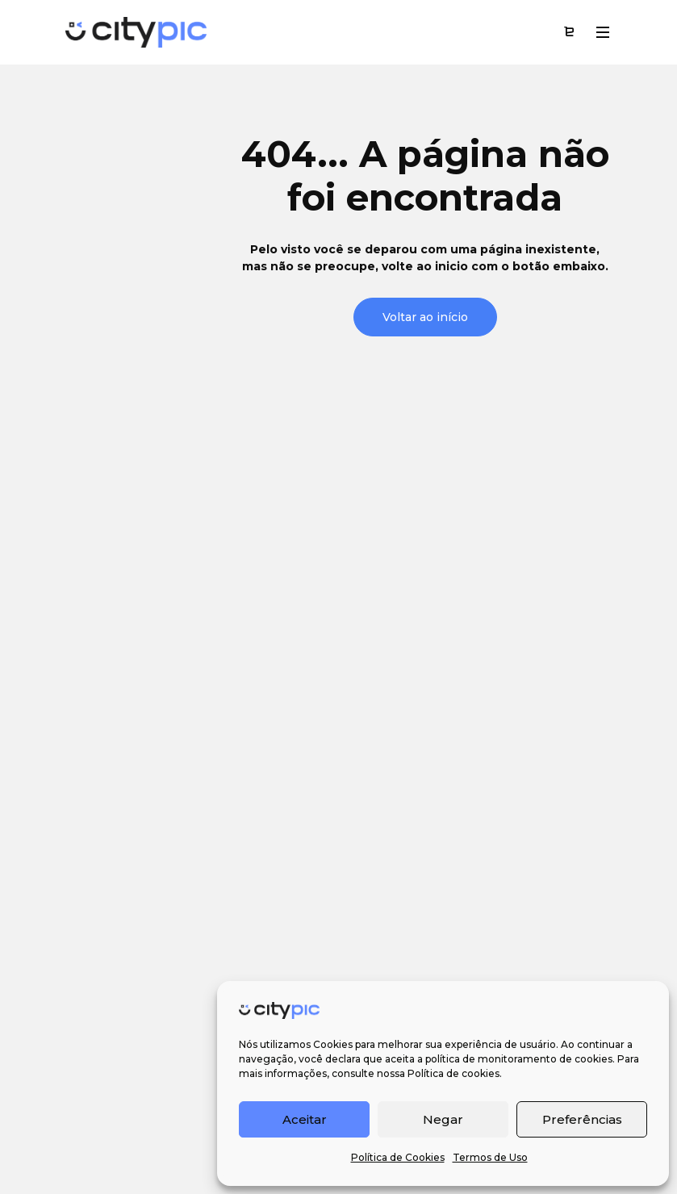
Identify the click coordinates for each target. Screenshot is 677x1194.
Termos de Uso (490, 1157)
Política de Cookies (398, 1157)
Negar (443, 1119)
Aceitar (304, 1119)
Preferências (582, 1119)
